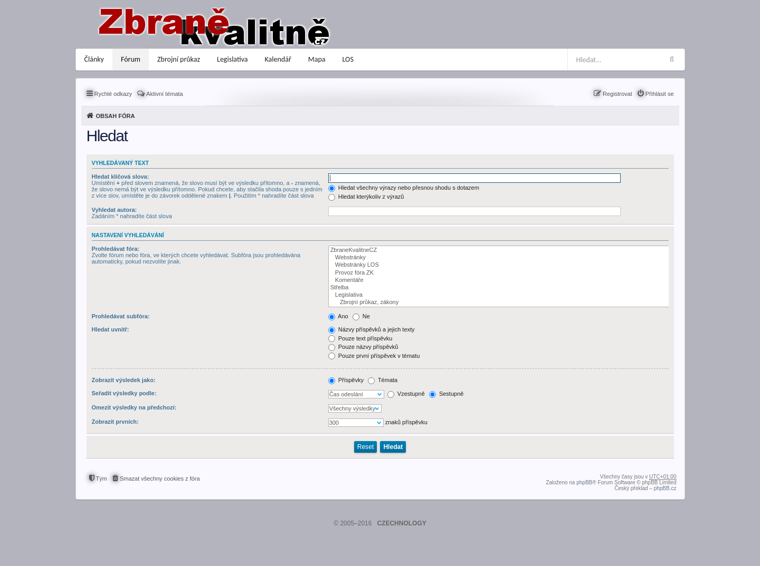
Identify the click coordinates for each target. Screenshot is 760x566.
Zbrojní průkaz (178, 59)
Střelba (499, 287)
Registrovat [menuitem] (617, 94)
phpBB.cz (665, 488)
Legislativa (232, 59)
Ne (361, 316)
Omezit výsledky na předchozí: (134, 407)
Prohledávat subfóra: (121, 316)
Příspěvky (346, 380)
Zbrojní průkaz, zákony (499, 302)
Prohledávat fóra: (115, 249)
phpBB (584, 482)
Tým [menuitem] (101, 478)
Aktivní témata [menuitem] (164, 94)
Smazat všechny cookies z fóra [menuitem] (160, 478)
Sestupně (446, 394)
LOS (348, 59)
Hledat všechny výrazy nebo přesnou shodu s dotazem (403, 187)
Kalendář (278, 59)
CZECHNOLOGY (401, 523)
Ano (338, 316)
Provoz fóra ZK (499, 273)
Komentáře (499, 280)
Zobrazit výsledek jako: (124, 380)
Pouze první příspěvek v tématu (374, 356)
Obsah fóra (115, 116)
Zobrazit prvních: (115, 421)
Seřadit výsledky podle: (124, 393)
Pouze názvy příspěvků (363, 347)
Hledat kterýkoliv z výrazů (366, 196)
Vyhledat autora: (114, 210)
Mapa (317, 59)
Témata (382, 380)
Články (94, 59)
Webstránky (499, 257)
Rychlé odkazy (113, 94)
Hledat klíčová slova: (120, 176)
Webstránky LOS (499, 265)
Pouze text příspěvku (360, 338)
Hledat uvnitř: (110, 329)
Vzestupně (406, 394)
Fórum (130, 59)
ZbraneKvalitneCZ (499, 250)
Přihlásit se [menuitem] (659, 94)
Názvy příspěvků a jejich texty (371, 329)
